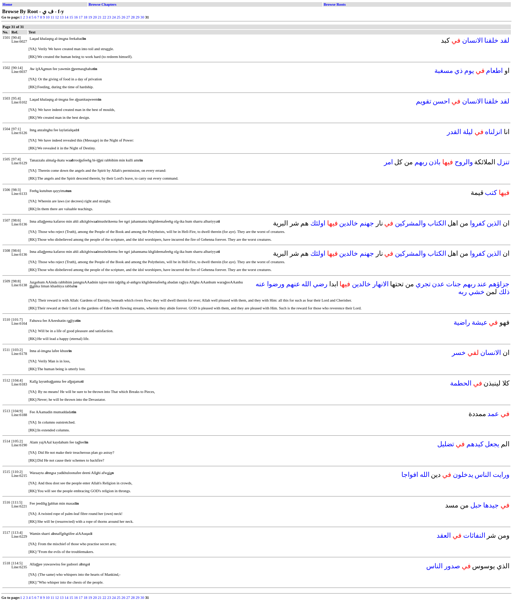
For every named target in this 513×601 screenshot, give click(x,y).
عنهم (293, 284)
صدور (452, 566)
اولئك (317, 223)
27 (128, 17)
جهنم (367, 223)
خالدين (348, 223)
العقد (444, 535)
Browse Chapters (102, 4)
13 (62, 17)
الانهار (381, 284)
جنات (453, 284)
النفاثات (474, 535)
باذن (434, 162)
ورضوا (275, 284)
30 (142, 17)
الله (306, 284)
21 (100, 17)
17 (81, 17)
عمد (493, 413)
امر (388, 162)
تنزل (503, 162)
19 (90, 17)
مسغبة (443, 70)
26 (123, 17)
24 (114, 17)
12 (57, 17)
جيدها (491, 505)
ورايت (501, 474)
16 (76, 17)
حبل (476, 505)
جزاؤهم (498, 284)
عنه (260, 284)
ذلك (504, 292)
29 (138, 17)
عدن (438, 284)
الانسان (472, 40)
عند (482, 284)
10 (48, 17)
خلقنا (491, 40)
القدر (454, 131)
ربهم (421, 162)
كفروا (477, 223)
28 (133, 17)
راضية (462, 322)
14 (67, 17)
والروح (464, 162)
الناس (483, 474)
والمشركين (410, 223)
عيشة (479, 322)
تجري (423, 284)
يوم (469, 70)
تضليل (445, 444)
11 (52, 17)
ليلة (468, 131)
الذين (494, 223)
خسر (459, 352)
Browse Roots (335, 4)
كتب (491, 192)
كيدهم (474, 444)
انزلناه (493, 131)
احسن (441, 101)
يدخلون (463, 474)
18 (85, 17)
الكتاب (437, 223)
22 (104, 17)
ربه (462, 292)
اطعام (494, 70)
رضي (320, 284)
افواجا (409, 474)
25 (119, 17)
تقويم (423, 101)
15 (71, 17)
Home (7, 4)
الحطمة (460, 383)
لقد (504, 40)
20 (95, 17)
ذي (458, 70)
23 (109, 17)
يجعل (492, 444)
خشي (477, 292)
